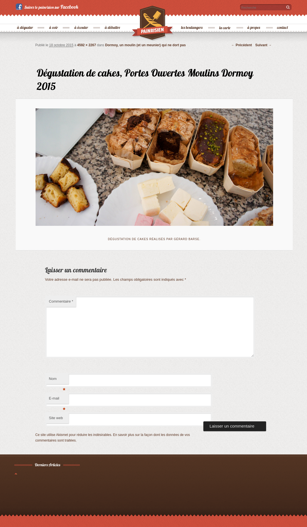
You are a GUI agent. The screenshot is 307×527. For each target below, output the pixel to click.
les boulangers (192, 18)
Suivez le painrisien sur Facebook (47, 6)
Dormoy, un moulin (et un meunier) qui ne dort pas (145, 45)
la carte (225, 18)
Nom (57, 380)
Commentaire (61, 301)
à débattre (113, 18)
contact (283, 18)
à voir (53, 18)
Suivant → (263, 45)
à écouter (81, 18)
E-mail (57, 400)
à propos (254, 18)
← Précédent (241, 45)
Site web (56, 418)
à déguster (25, 18)
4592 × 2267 (86, 45)
